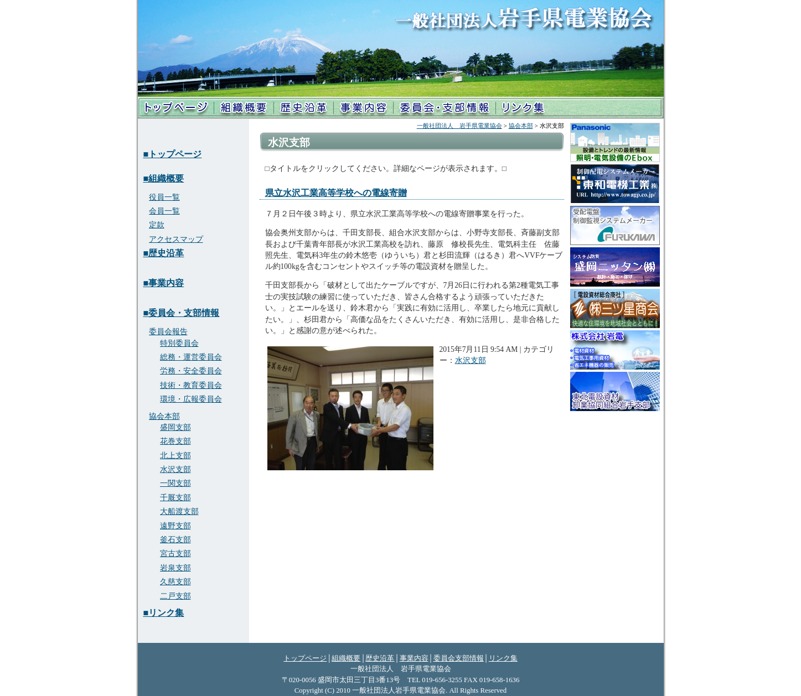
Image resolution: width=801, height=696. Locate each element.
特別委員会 (179, 343)
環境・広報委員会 (191, 399)
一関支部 (175, 483)
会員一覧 (164, 211)
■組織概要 (163, 178)
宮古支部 (175, 553)
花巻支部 (175, 441)
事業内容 (363, 108)
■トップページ (172, 154)
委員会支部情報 (458, 658)
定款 (156, 225)
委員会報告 (168, 332)
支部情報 (444, 108)
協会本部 (521, 125)
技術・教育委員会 (191, 385)
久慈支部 (175, 582)
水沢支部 (470, 360)
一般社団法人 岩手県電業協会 (459, 125)
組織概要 (243, 108)
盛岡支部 (175, 427)
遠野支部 (175, 526)
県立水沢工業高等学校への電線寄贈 (336, 193)
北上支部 (175, 455)
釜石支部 (175, 540)
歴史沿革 (303, 108)
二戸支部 (175, 596)
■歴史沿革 (163, 253)
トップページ (176, 108)
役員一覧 (164, 197)
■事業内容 (163, 283)
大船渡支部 (179, 511)
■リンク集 (163, 612)
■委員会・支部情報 (181, 313)
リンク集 (523, 108)
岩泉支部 (175, 568)
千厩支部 (175, 498)
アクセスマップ (176, 239)
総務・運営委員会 (191, 357)
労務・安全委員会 (191, 371)
